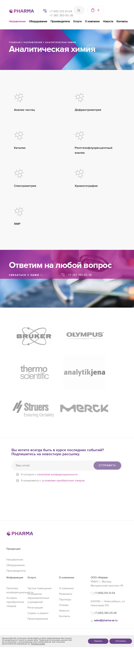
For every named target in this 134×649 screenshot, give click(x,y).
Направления (17, 21)
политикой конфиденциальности (57, 418)
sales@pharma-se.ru (105, 564)
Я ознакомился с (53, 424)
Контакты (122, 21)
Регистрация (35, 551)
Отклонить (120, 641)
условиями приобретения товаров (63, 424)
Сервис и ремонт (37, 557)
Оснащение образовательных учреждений (38, 542)
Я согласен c (49, 418)
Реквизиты (65, 538)
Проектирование (37, 562)
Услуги (77, 21)
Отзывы (64, 549)
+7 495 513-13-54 (60, 11)
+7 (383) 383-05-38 (105, 557)
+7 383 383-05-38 (61, 15)
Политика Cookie (38, 644)
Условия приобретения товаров (15, 546)
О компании (92, 21)
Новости (108, 21)
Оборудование (38, 21)
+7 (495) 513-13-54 (104, 537)
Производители (60, 21)
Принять (98, 641)
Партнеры (65, 543)
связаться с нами (26, 275)
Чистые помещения (39, 532)
